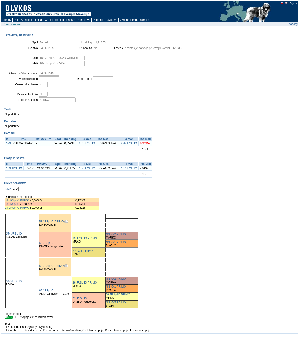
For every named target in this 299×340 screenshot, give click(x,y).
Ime (23, 139)
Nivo (8, 189)
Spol (58, 139)
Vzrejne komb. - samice (134, 19)
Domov (6, 19)
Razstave (111, 19)
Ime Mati (145, 139)
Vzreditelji (26, 19)
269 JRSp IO (14, 168)
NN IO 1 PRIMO (116, 242)
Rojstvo (41, 138)
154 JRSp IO (87, 143)
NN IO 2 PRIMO (116, 234)
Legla (38, 19)
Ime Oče (102, 139)
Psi (16, 19)
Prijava (293, 3)
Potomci (98, 19)
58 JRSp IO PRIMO (17, 200)
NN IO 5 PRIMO (82, 251)
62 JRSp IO (46, 290)
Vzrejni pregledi (54, 19)
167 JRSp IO (129, 168)
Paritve (70, 19)
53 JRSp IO (12, 204)
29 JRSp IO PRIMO (17, 207)
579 (8, 143)
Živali (6, 24)
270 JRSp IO (129, 143)
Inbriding (70, 139)
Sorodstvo (84, 19)
